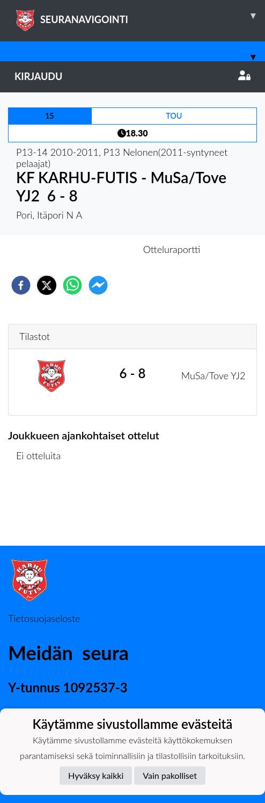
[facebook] (21, 285)
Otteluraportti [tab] (172, 249)
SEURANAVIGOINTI (139, 15)
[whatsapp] (72, 285)
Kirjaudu (132, 76)
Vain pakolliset (170, 775)
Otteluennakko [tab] (95, 249)
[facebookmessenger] (98, 285)
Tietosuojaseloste (44, 618)
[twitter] (46, 285)
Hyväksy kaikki (95, 775)
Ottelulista (42, 509)
